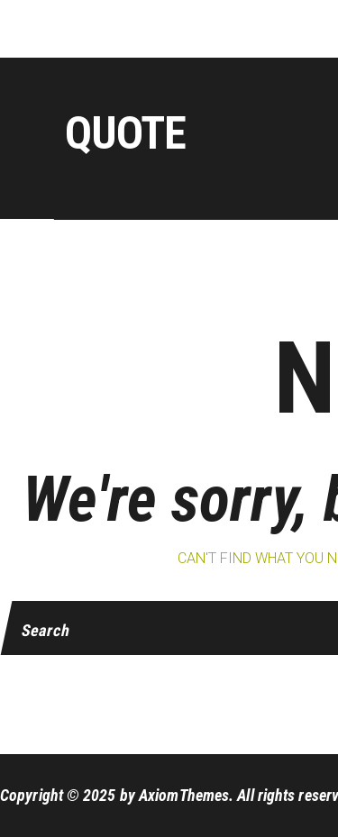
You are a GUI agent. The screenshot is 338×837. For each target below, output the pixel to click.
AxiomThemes (184, 795)
